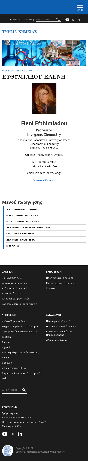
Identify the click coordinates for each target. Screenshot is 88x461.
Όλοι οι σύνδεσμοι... (57, 340)
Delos (5, 378)
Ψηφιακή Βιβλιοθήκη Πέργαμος (20, 326)
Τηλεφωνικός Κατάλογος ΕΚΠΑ (19, 331)
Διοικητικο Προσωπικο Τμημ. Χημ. (28, 227)
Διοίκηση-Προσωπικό (14, 283)
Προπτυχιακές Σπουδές (59, 278)
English (27, 19)
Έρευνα (50, 288)
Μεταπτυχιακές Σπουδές (60, 283)
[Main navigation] (79, 7)
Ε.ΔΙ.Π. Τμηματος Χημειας (23, 215)
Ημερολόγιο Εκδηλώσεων (61, 326)
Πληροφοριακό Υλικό (58, 321)
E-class (6, 342)
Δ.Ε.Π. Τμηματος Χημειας (22, 209)
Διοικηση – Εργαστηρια (20, 239)
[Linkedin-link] (78, 20)
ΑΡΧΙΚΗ (5, 71)
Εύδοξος (7, 363)
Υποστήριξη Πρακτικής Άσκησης (20, 352)
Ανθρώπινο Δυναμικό (14, 288)
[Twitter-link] (73, 20)
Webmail (7, 337)
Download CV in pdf (44, 180)
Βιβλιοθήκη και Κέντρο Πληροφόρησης (59, 333)
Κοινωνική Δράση (12, 293)
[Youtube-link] (67, 20)
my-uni (6, 347)
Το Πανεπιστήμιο (12, 278)
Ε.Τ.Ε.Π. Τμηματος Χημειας (23, 221)
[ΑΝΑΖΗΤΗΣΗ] (48, 20)
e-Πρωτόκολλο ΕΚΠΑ (14, 368)
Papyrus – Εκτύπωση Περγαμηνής (21, 373)
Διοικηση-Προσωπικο (21, 71)
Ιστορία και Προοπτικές (15, 298)
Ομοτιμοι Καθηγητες (20, 233)
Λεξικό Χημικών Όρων (15, 321)
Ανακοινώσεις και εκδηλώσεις (19, 303)
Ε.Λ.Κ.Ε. (6, 357)
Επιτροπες (12, 245)
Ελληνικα (15, 19)
